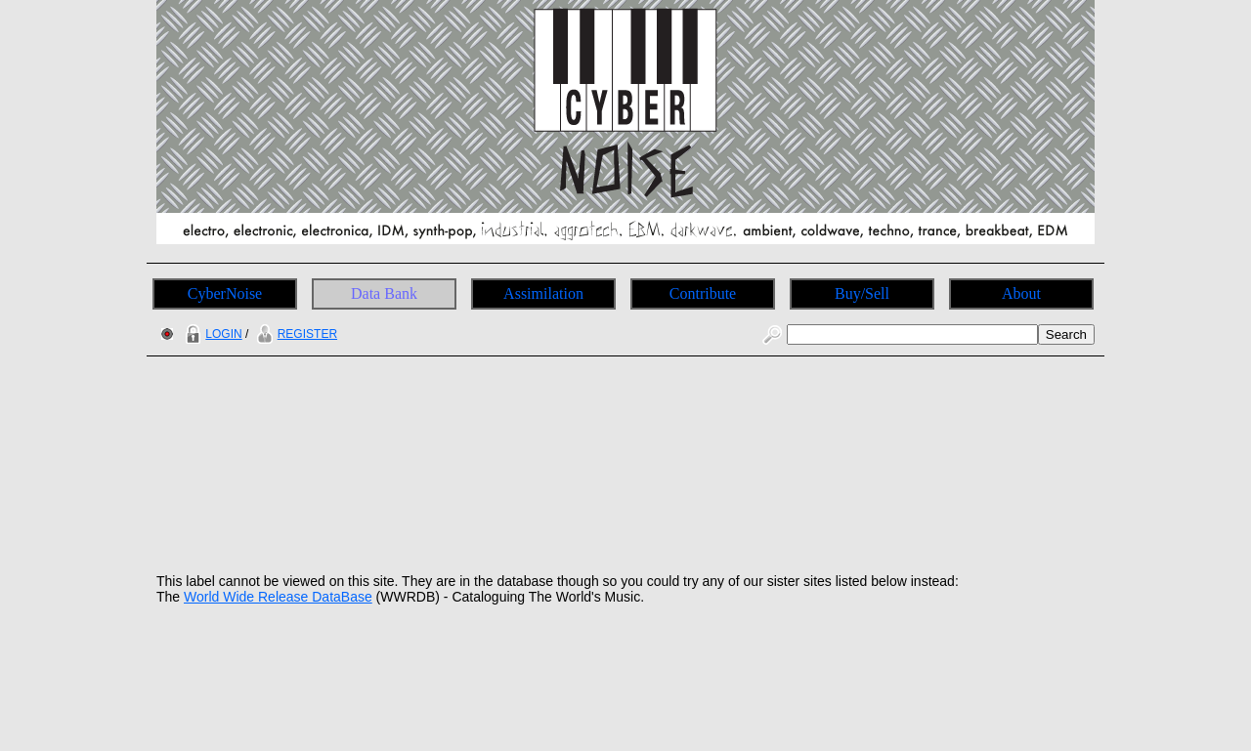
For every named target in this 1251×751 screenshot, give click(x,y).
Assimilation (543, 293)
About (1021, 293)
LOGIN (211, 334)
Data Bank (384, 293)
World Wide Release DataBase (278, 597)
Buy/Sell (862, 293)
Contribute (702, 293)
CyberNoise (225, 293)
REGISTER (294, 334)
